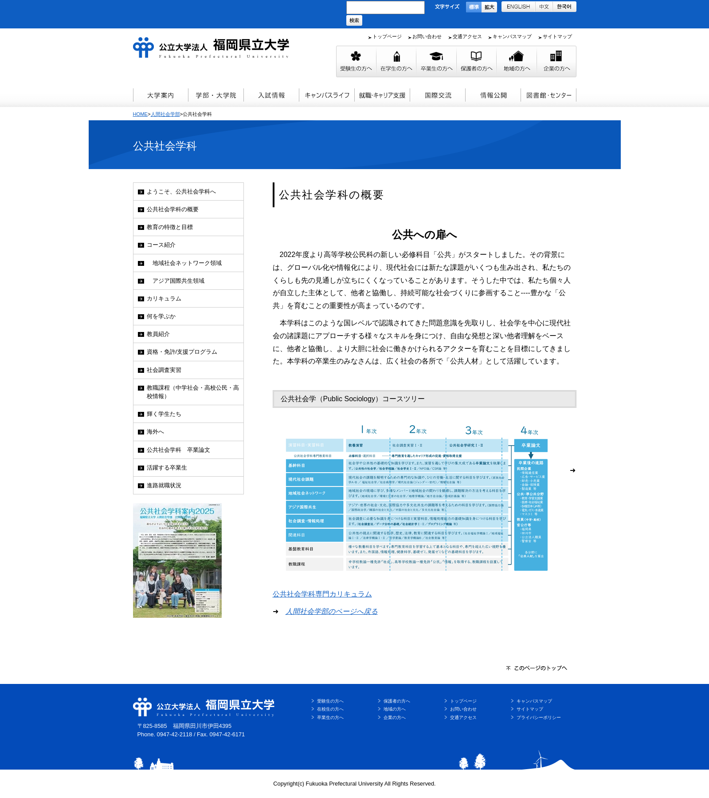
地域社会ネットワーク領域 (184, 263)
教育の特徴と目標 (170, 227)
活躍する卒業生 (167, 467)
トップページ (387, 36)
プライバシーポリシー (539, 717)
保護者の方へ (397, 701)
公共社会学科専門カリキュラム (322, 594)
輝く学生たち (164, 414)
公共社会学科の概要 (173, 209)
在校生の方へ (330, 709)
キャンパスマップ (512, 36)
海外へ (155, 431)
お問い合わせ (427, 36)
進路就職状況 (164, 485)
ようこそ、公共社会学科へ (181, 191)
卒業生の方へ (330, 717)
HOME (140, 114)
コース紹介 (161, 244)
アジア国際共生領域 (175, 280)
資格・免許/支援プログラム (182, 351)
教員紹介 (158, 334)
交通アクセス (467, 36)
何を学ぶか (161, 316)
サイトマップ (557, 36)
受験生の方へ (330, 701)
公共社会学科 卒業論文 (178, 449)
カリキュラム (164, 298)
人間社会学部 (165, 114)
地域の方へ (395, 709)
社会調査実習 (164, 370)
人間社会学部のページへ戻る (332, 611)
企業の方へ (395, 717)
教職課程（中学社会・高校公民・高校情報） (193, 391)
